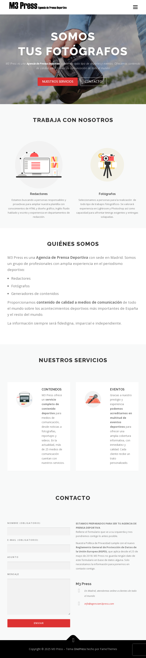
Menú (135, 7)
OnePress (80, 649)
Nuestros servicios (57, 81)
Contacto (93, 81)
